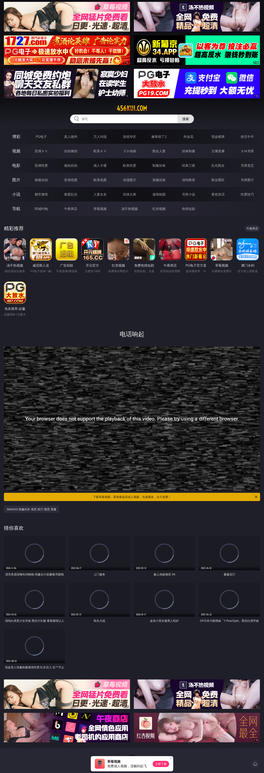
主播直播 (218, 151)
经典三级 (188, 165)
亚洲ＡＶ (41, 151)
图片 (16, 180)
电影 (16, 165)
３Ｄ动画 (129, 151)
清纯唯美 (188, 180)
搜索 (185, 119)
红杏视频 (159, 208)
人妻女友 (100, 194)
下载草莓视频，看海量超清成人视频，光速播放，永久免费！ (175, 496)
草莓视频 (100, 208)
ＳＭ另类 (247, 151)
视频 (16, 151)
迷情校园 (159, 194)
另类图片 (247, 180)
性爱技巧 (247, 194)
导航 (16, 208)
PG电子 (41, 136)
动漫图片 (129, 180)
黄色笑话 (218, 194)
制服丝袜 (159, 165)
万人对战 (100, 136)
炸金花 (188, 136)
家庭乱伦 (70, 194)
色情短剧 (188, 208)
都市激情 (41, 194)
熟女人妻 (159, 151)
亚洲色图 (70, 180)
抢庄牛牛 (247, 136)
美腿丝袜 (159, 180)
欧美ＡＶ (100, 151)
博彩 (16, 136)
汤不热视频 (129, 208)
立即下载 (161, 764)
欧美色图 (100, 180)
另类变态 (247, 165)
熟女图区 (218, 180)
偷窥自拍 (41, 180)
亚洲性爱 (41, 165)
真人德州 (70, 136)
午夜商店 (70, 208)
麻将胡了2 (158, 136)
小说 (16, 194)
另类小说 (188, 194)
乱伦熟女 (218, 165)
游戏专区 (129, 136)
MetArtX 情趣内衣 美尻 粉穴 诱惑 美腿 (31, 509)
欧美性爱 (129, 165)
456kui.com (132, 108)
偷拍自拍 (70, 165)
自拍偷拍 (70, 151)
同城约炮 (41, 208)
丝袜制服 (188, 151)
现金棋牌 (218, 136)
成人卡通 (100, 165)
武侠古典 (129, 194)
